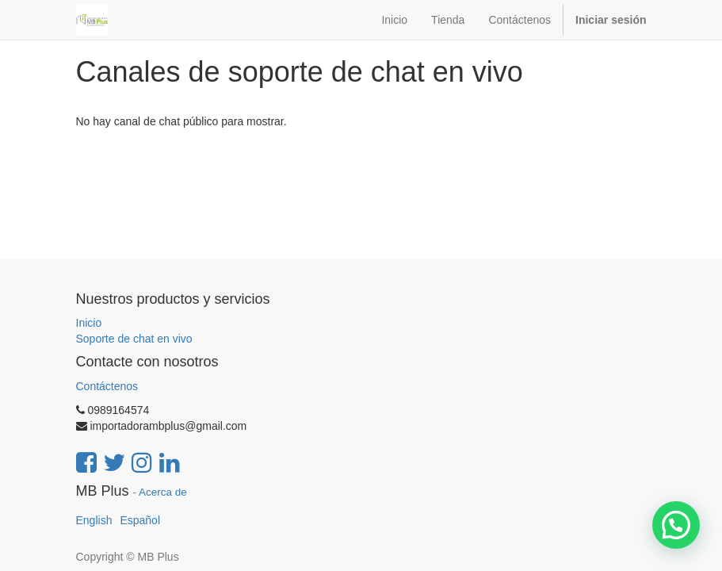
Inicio (89, 322)
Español (140, 520)
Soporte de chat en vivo (134, 338)
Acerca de (163, 492)
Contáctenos (107, 386)
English (94, 520)
